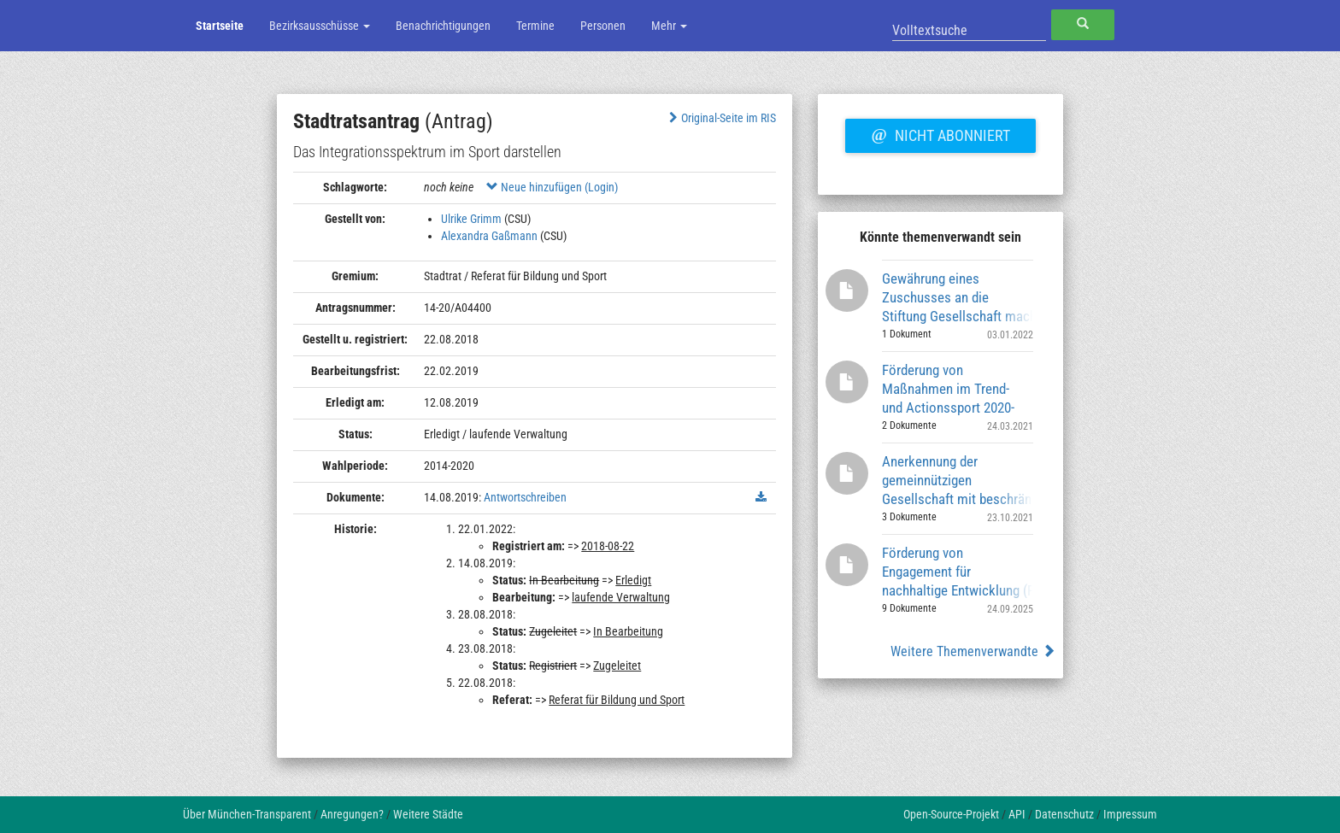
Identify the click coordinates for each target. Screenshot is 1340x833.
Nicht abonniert (940, 133)
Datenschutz (1064, 814)
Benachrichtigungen (443, 25)
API (1017, 814)
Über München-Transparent (247, 814)
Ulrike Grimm (471, 219)
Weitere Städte (428, 814)
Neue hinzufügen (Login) (552, 187)
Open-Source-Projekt (951, 814)
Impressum (1130, 814)
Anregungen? (352, 814)
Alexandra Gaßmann (489, 236)
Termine (535, 25)
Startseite (220, 25)
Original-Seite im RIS (721, 118)
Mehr (669, 25)
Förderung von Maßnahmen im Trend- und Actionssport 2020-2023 (948, 388)
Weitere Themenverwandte (972, 651)
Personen (603, 25)
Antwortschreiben (525, 497)
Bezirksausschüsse (319, 25)
